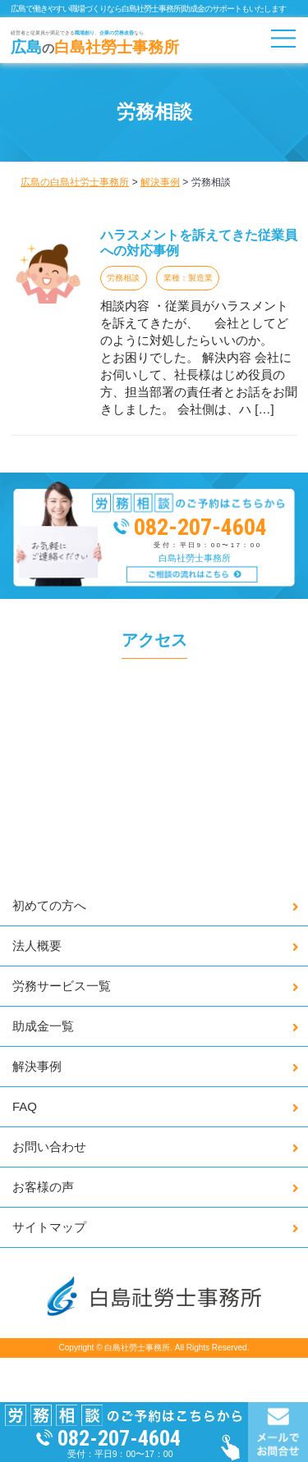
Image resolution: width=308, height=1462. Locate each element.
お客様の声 (43, 1187)
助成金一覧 (43, 1026)
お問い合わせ (49, 1147)
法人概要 (37, 946)
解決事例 (37, 1066)
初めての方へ (49, 905)
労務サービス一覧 (61, 986)
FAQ (24, 1106)
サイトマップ (49, 1227)
